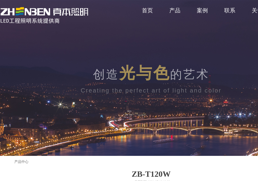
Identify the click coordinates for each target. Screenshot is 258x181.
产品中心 (21, 162)
